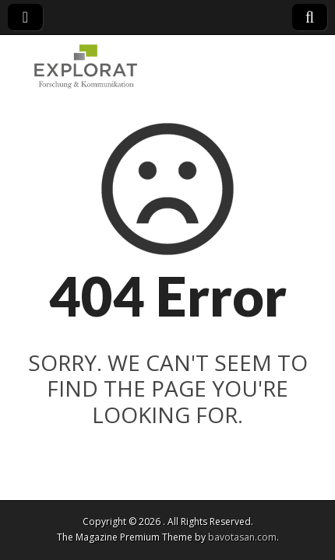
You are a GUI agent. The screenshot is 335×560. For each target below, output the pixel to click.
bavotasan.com (242, 537)
